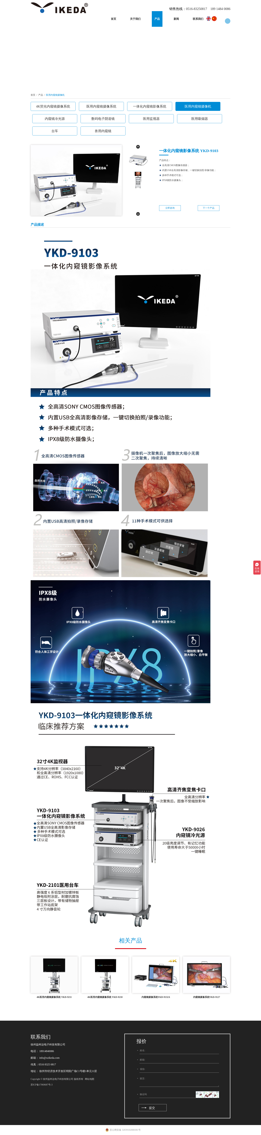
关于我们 (135, 18)
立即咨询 (170, 208)
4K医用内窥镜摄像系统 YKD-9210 (105, 997)
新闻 (176, 18)
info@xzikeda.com (49, 1057)
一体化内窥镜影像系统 (149, 106)
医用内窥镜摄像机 (55, 95)
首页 (113, 18)
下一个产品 (208, 208)
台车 (54, 131)
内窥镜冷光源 (55, 118)
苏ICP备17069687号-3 (41, 1084)
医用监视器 (151, 118)
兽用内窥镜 (103, 131)
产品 (157, 18)
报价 (141, 1041)
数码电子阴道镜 (103, 118)
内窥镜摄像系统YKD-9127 (206, 997)
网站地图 (89, 1079)
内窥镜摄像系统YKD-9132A (155, 997)
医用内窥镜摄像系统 (101, 106)
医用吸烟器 (199, 118)
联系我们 (198, 18)
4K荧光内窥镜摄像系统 (53, 106)
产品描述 (37, 224)
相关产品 (130, 940)
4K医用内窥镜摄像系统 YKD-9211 (54, 997)
